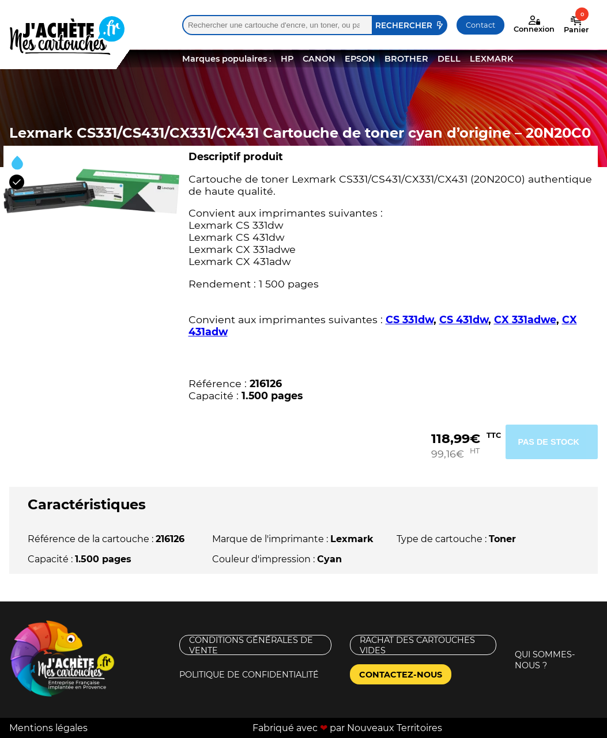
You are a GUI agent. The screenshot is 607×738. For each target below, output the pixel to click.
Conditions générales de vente (251, 645)
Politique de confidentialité (249, 674)
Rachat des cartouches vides (417, 645)
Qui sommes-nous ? (545, 660)
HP (287, 59)
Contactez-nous (400, 674)
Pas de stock (548, 441)
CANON (319, 59)
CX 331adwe (525, 319)
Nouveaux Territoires (394, 727)
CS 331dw (409, 319)
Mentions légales (48, 727)
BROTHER (406, 59)
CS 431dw (463, 319)
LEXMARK (491, 59)
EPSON (360, 59)
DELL (449, 59)
